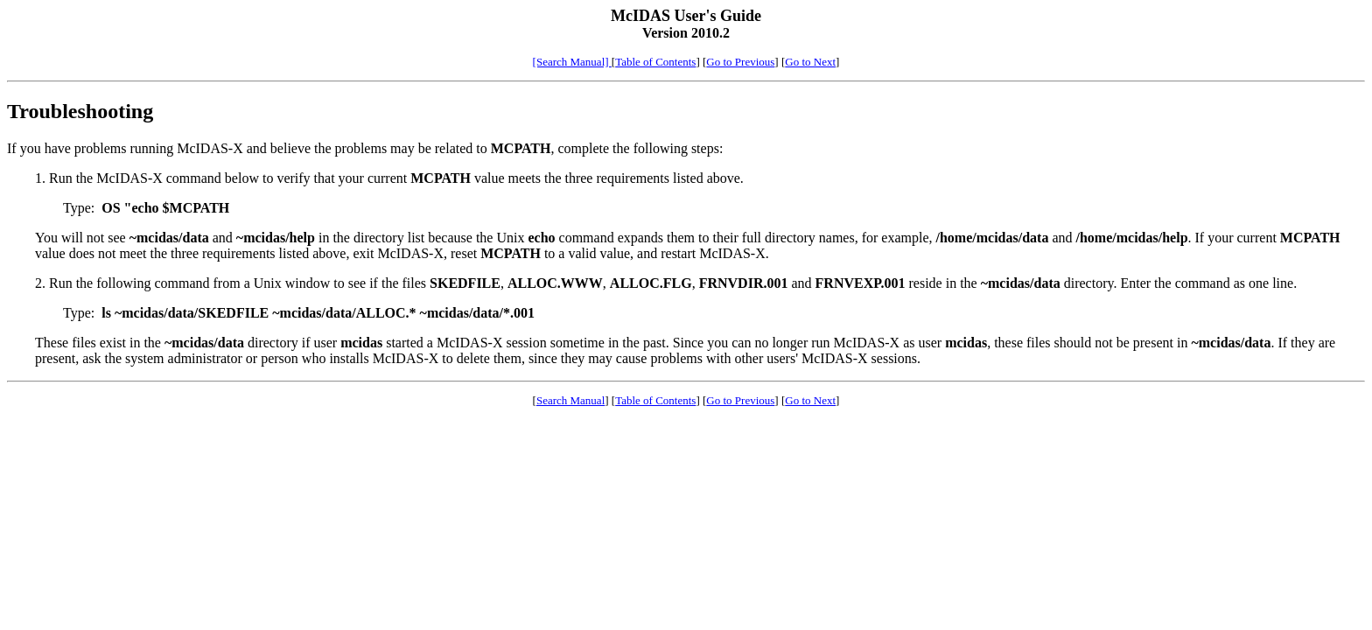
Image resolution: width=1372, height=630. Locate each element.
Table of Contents (655, 61)
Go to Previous (740, 61)
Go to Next (810, 61)
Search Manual (570, 400)
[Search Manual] (572, 61)
